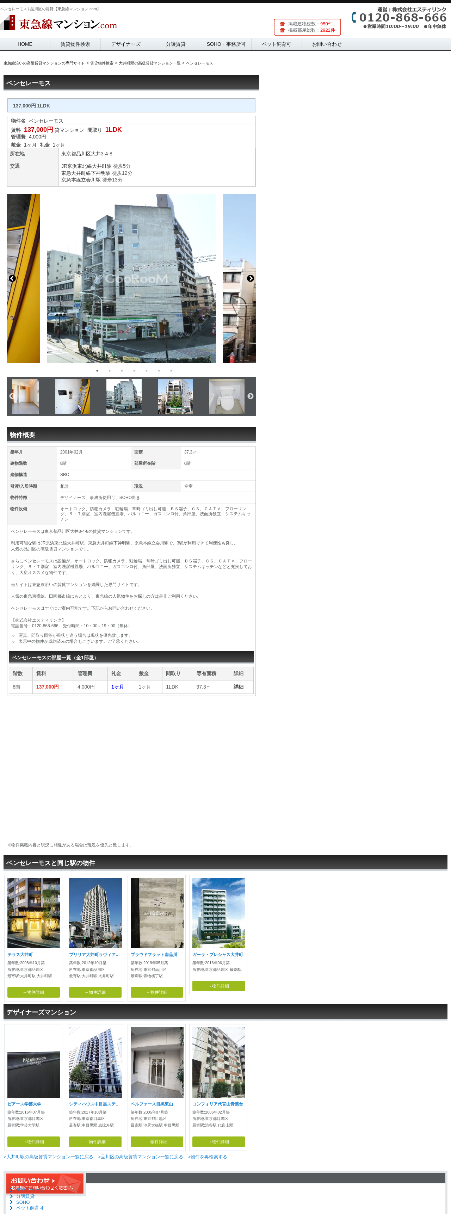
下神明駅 (101, 173)
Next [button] (250, 278)
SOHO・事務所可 (226, 44)
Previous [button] (12, 278)
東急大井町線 (76, 173)
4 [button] (134, 370)
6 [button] (158, 370)
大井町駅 (102, 166)
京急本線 (71, 180)
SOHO (23, 1202)
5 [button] (146, 370)
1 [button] (97, 370)
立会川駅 (91, 180)
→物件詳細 (33, 992)
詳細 (238, 687)
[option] (131, 278)
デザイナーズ (126, 44)
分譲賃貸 (176, 44)
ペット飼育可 (276, 44)
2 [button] (109, 370)
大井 (96, 153)
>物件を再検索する (207, 1156)
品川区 (83, 153)
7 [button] (171, 370)
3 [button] (121, 370)
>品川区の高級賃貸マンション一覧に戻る (140, 1156)
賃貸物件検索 (75, 44)
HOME (25, 44)
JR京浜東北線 (76, 166)
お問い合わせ (327, 44)
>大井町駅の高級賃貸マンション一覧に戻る (48, 1156)
